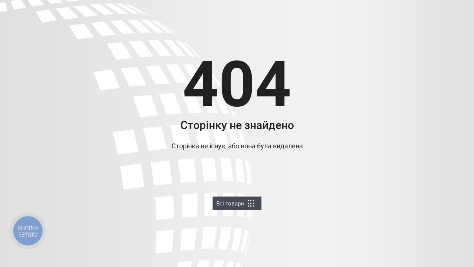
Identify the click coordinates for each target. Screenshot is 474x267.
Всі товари (235, 203)
